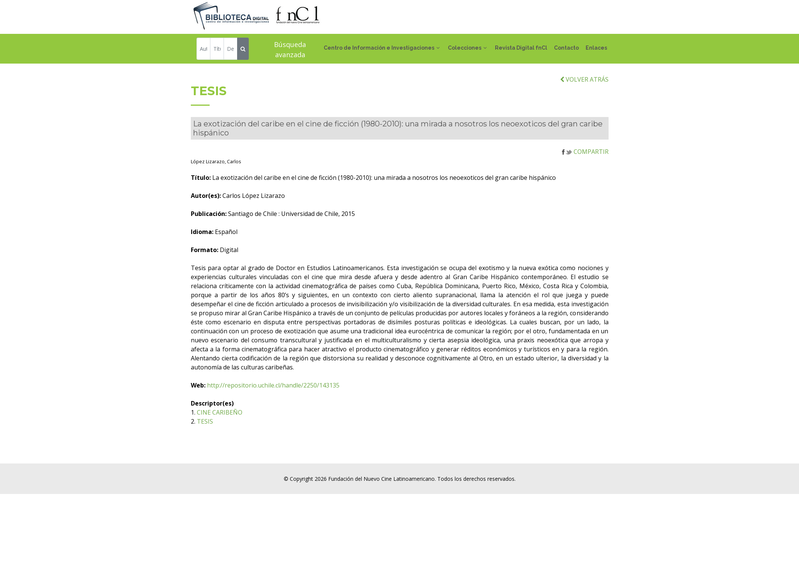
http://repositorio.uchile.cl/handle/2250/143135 (338, 400)
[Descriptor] (230, 50)
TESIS (270, 436)
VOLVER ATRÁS (584, 94)
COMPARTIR (585, 167)
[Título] (217, 50)
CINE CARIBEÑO (284, 427)
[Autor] (203, 50)
